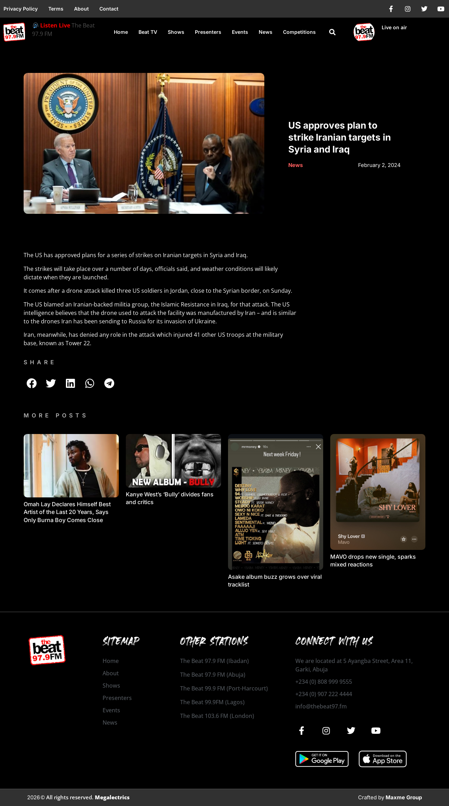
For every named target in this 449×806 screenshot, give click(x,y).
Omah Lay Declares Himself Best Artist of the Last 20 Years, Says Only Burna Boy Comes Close (67, 512)
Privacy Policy (21, 9)
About (81, 9)
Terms (55, 9)
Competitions (299, 32)
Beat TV (148, 32)
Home (121, 32)
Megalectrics (112, 797)
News (265, 32)
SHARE (40, 362)
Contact (108, 9)
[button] (332, 32)
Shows (176, 32)
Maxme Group (404, 797)
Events (240, 32)
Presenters (208, 32)
